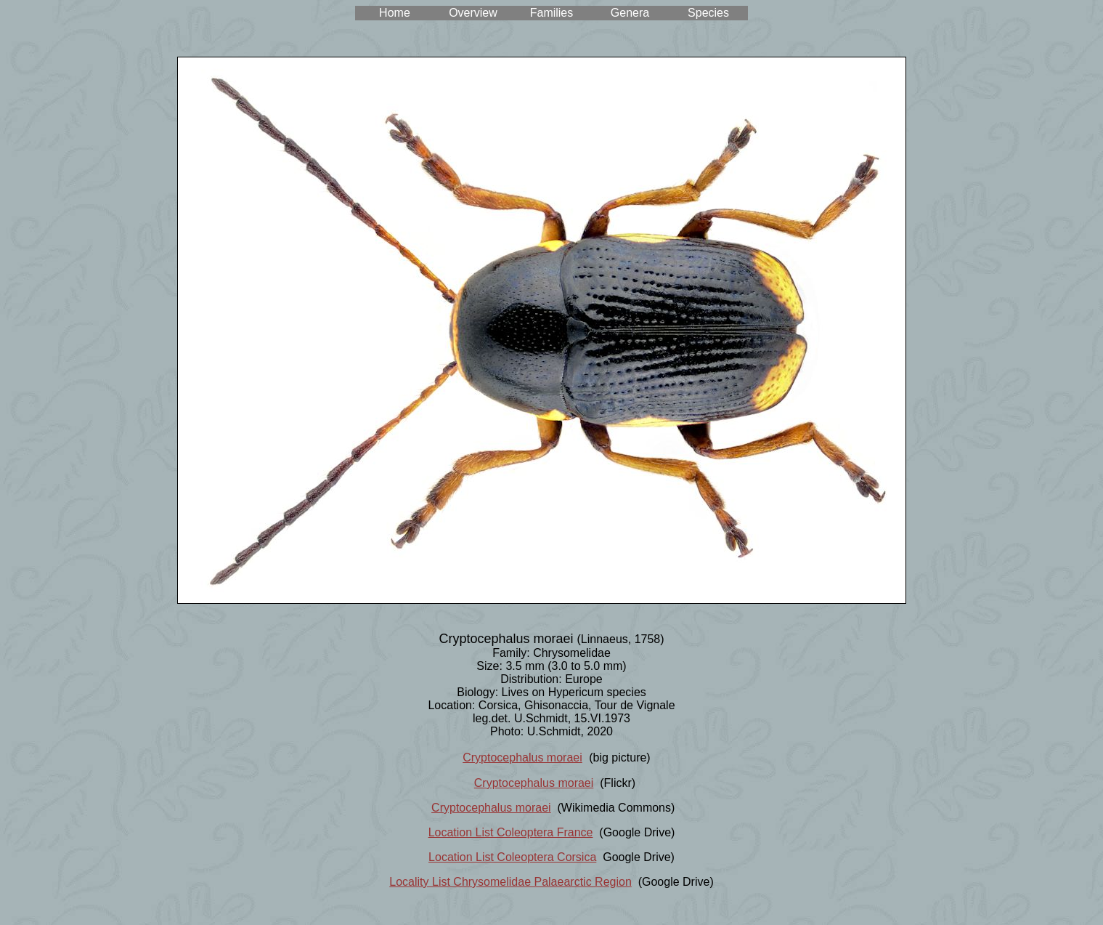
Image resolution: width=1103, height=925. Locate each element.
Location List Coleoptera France (510, 832)
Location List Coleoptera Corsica (512, 857)
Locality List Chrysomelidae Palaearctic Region (510, 882)
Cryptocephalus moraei (522, 757)
